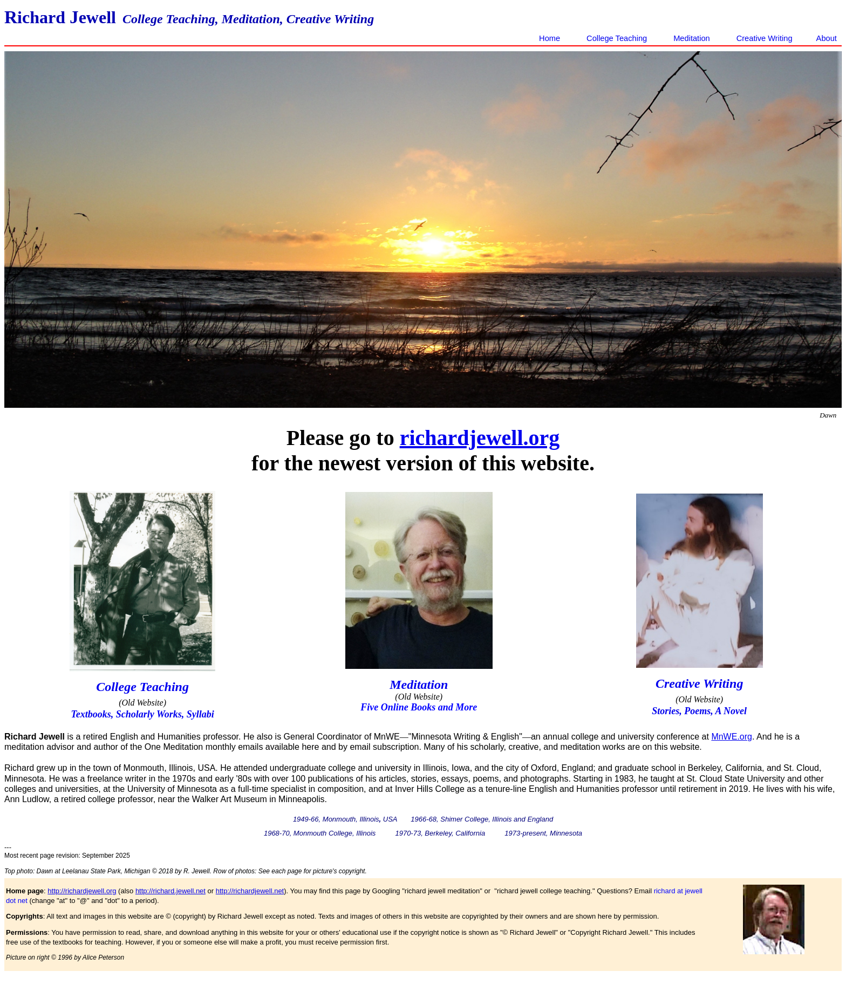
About (826, 38)
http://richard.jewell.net (170, 891)
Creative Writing (766, 38)
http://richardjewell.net (250, 891)
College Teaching (616, 38)
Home (549, 38)
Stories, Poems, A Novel (699, 711)
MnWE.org (731, 736)
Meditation (691, 38)
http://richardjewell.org (81, 891)
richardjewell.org (480, 438)
